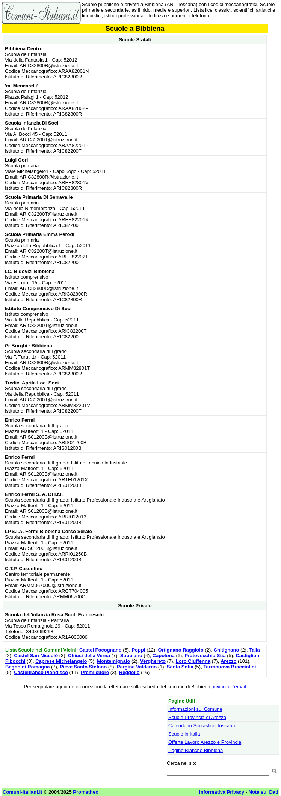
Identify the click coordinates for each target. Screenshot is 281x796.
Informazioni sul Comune (195, 709)
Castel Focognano (100, 650)
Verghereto (153, 661)
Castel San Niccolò (36, 655)
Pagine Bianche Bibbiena (195, 750)
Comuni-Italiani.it (22, 792)
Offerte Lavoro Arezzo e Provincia (204, 742)
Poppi (138, 650)
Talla (254, 650)
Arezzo (229, 661)
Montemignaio (113, 661)
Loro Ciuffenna (193, 661)
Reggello (129, 672)
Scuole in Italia (184, 734)
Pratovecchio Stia (205, 655)
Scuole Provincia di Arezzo (197, 717)
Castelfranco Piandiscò (41, 672)
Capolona (164, 655)
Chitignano (226, 650)
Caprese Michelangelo (61, 661)
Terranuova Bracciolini (229, 667)
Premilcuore (95, 672)
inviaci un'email (229, 686)
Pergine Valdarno (137, 667)
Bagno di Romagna (27, 667)
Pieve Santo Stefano (83, 667)
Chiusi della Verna (89, 655)
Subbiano (131, 655)
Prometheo (85, 792)
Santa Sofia (180, 667)
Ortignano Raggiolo (180, 650)
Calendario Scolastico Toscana (201, 725)
